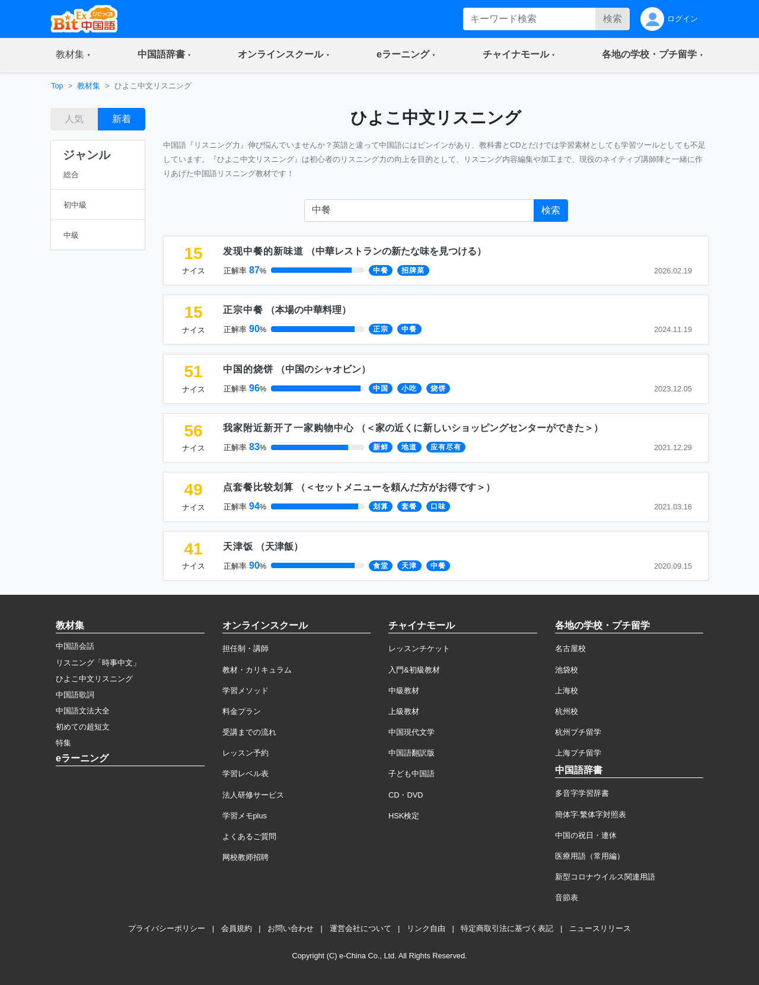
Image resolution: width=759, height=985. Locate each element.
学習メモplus (244, 815)
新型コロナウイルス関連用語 (605, 876)
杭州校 (566, 711)
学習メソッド (245, 690)
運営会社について (360, 928)
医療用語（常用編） (589, 856)
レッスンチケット (419, 648)
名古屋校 (570, 648)
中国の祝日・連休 (586, 835)
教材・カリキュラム (257, 669)
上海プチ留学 (578, 752)
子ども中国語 (411, 773)
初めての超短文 (83, 726)
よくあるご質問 (249, 836)
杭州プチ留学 (578, 732)
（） (354, 251)
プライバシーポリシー (166, 928)
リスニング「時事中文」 (98, 662)
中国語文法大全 (83, 710)
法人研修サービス (253, 794)
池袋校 (566, 669)
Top (57, 85)
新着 (121, 119)
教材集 (88, 85)
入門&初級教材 (414, 669)
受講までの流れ (249, 732)
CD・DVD (405, 794)
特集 (63, 742)
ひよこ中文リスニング (94, 678)
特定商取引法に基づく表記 (507, 928)
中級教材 (403, 690)
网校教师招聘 (245, 857)
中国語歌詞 (75, 694)
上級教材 (403, 711)
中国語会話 (75, 646)
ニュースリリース (600, 928)
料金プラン (241, 711)
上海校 (566, 690)
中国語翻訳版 (411, 752)
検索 (612, 19)
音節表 (566, 897)
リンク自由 (426, 928)
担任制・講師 (245, 648)
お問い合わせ (290, 928)
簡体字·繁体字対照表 (591, 814)
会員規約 (236, 928)
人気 (74, 119)
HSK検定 (403, 815)
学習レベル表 (245, 773)
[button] (73, 55)
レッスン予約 (245, 752)
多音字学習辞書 (582, 793)
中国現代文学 (411, 732)
